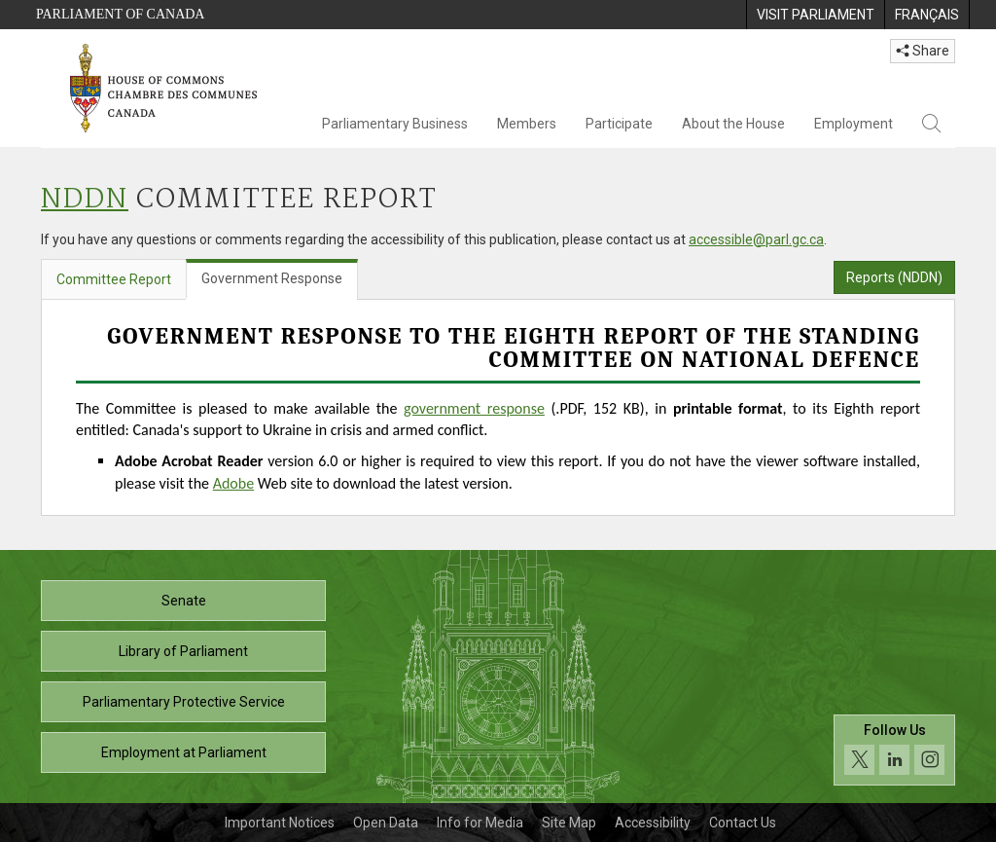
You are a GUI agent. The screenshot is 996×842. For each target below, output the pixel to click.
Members (526, 123)
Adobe (233, 483)
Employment (853, 123)
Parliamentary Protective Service (184, 702)
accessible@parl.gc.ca (756, 239)
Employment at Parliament (184, 752)
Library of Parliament (183, 651)
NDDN (84, 200)
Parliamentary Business (395, 123)
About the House (733, 123)
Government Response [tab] (271, 278)
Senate (183, 600)
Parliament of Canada (120, 14)
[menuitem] (815, 14)
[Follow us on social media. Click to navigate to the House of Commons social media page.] (894, 750)
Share (922, 50)
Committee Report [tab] (113, 279)
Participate (619, 123)
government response (474, 408)
